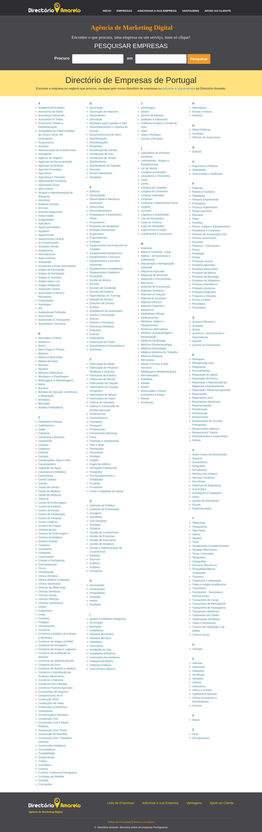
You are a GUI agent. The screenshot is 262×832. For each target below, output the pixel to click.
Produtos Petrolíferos (205, 284)
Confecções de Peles (51, 703)
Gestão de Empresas (102, 536)
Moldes (145, 383)
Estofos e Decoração (102, 314)
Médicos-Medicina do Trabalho (159, 352)
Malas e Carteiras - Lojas (156, 251)
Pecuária (197, 214)
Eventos (94, 334)
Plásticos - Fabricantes (206, 245)
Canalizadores (47, 464)
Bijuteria (43, 368)
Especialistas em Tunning (105, 295)
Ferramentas (97, 429)
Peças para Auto (202, 210)
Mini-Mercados (150, 375)
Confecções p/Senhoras (52, 706)
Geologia (95, 524)
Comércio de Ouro (49, 664)
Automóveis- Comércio (52, 323)
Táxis (195, 541)
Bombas (43, 388)
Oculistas (197, 133)
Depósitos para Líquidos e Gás (108, 123)
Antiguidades (46, 219)
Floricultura (96, 452)
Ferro (93, 437)
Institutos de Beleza (101, 661)
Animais (43, 207)
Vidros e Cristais (202, 690)
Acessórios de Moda (50, 111)
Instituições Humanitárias (105, 657)
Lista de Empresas (120, 803)
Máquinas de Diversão (154, 275)
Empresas (124, 10)
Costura (43, 768)
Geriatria (95, 528)
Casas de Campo (48, 487)
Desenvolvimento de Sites (105, 134)
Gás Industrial (98, 520)
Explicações (97, 337)
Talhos (196, 534)
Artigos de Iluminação (51, 273)
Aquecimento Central (51, 238)
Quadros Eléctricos (203, 321)
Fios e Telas (97, 444)
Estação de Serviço (101, 299)
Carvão (42, 483)
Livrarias (146, 210)
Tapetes (197, 538)
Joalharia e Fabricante (154, 119)
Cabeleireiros (46, 425)
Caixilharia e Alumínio (51, 437)
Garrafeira (96, 516)
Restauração (199, 413)
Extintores (96, 349)
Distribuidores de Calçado (105, 165)
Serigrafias (198, 465)
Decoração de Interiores (104, 111)
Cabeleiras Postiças (50, 421)
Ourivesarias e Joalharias (207, 173)
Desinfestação (98, 138)
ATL (40, 308)
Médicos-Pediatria (151, 356)
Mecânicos (147, 309)
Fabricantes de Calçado (104, 383)
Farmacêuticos (98, 417)
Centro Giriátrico (48, 521)
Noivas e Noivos (202, 111)
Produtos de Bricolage (205, 276)
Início (107, 10)
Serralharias (199, 469)
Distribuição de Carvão (103, 150)
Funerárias (96, 487)
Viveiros (197, 705)
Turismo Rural (200, 634)
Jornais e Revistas (152, 138)
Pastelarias (198, 203)
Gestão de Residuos (102, 543)
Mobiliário (146, 379)
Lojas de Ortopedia (152, 226)
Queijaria (197, 325)
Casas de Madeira (49, 491)
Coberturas (45, 610)
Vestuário (198, 678)
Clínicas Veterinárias (50, 602)
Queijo (196, 329)
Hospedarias (97, 592)
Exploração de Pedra (102, 341)
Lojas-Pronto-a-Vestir (153, 229)
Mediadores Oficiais (153, 313)
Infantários (96, 641)
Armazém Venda (48, 246)
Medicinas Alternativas (154, 329)
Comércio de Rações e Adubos (57, 668)
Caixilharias (45, 440)
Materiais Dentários (152, 290)
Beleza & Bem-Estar (50, 357)
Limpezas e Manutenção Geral (159, 202)
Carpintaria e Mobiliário (52, 471)
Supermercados (201, 508)
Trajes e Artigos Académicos (209, 584)
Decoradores (97, 115)
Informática (96, 645)
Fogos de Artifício (100, 464)
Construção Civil (48, 718)
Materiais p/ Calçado (153, 294)
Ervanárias (96, 276)
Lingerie (145, 206)
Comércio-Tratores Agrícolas (55, 687)
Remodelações (201, 370)
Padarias (197, 187)
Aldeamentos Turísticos (52, 180)
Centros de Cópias (49, 525)
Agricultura (44, 173)
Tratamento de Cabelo (205, 615)
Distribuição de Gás (101, 153)
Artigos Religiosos (49, 285)
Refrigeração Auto (203, 362)
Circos (42, 568)
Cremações (45, 784)
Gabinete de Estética (102, 505)
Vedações (198, 670)
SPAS (195, 496)
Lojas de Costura (151, 222)
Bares (41, 345)
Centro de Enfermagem (52, 502)
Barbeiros (44, 341)
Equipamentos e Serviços (105, 256)
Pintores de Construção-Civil (209, 234)
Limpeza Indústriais (152, 195)
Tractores (198, 576)
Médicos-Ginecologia (153, 348)
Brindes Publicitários (50, 407)
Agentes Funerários (50, 169)
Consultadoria (46, 749)
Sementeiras (199, 462)
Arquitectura (45, 250)
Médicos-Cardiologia (153, 340)
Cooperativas (46, 757)
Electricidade (97, 195)
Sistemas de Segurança (206, 485)
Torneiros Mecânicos (204, 565)
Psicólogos (198, 303)
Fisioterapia (97, 448)
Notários (197, 115)
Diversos (95, 169)
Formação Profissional (103, 467)
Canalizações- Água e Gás (54, 460)
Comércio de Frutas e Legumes (57, 649)
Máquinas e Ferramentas (156, 278)
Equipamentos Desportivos (106, 253)
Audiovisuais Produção (52, 312)
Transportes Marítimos (205, 611)
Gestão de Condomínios (104, 532)
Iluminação (96, 622)
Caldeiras (44, 448)
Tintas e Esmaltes (203, 553)
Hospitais (95, 596)
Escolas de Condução (103, 287)
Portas (196, 257)
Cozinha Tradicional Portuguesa (57, 772)
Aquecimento (46, 234)
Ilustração (95, 626)
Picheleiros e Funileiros (206, 230)
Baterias (43, 353)
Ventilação (198, 674)
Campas (43, 456)
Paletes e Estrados (203, 191)
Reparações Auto (202, 397)
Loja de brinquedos (152, 218)
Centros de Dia (47, 529)
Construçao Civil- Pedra (52, 730)
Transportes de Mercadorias (209, 603)
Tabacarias (198, 522)
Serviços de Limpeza (204, 473)
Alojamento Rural (48, 184)
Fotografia (96, 471)
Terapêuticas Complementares (210, 545)
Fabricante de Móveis (102, 379)
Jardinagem (148, 107)
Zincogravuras (200, 737)
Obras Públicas (201, 129)
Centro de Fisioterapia (51, 514)
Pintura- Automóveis (204, 237)
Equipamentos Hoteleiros (105, 272)
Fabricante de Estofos (103, 375)
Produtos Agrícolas (203, 264)
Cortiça (42, 761)
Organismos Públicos (205, 165)
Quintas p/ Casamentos (206, 344)
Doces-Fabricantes (101, 173)
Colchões (44, 618)
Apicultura (44, 223)
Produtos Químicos (203, 288)
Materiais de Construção (155, 286)
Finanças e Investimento (104, 440)
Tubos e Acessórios (204, 622)
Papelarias (198, 195)
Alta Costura (45, 188)
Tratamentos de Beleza (206, 619)
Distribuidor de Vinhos (103, 157)
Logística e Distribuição (155, 214)
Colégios (43, 622)
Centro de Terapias (49, 518)
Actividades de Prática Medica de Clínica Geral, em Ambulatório (56, 134)
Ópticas (196, 151)
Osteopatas (199, 169)
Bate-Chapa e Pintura (51, 349)
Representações (202, 405)
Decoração (96, 107)
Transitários (199, 588)
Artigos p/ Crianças (49, 277)
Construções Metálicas (52, 745)
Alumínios (44, 200)
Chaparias (44, 552)
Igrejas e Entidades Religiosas (108, 618)
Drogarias (95, 177)
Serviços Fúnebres (203, 477)
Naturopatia (199, 107)
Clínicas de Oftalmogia (52, 587)
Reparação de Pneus (205, 378)
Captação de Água (49, 467)
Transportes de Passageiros (209, 607)
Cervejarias (45, 548)
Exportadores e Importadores (107, 345)
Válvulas (197, 663)
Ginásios (95, 555)
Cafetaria (43, 433)
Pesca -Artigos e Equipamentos (211, 226)
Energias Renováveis (102, 229)
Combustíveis (46, 625)
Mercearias (147, 359)
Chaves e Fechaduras (51, 560)
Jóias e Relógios (151, 134)
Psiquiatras (198, 307)
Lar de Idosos (149, 168)
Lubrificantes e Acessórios (156, 233)
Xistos (196, 719)
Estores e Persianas (102, 322)
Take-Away (198, 530)
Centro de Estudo (48, 510)
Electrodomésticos (101, 210)
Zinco (195, 733)
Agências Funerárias (50, 165)
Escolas (94, 283)
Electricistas (97, 206)
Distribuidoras (98, 161)
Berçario (43, 364)
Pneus (196, 249)
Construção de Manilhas (52, 733)
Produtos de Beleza (204, 272)
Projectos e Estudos (204, 295)
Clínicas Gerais (47, 595)
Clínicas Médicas (48, 598)
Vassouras (198, 666)
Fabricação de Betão (102, 363)
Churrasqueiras (47, 564)
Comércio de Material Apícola (56, 660)
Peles (195, 218)
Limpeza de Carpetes (154, 187)
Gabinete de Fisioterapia (104, 509)
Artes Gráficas (46, 258)
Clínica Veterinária (49, 583)
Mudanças (147, 402)
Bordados (44, 399)
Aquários (43, 231)
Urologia (197, 648)
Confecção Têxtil (48, 699)
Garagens (95, 513)
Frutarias (95, 483)
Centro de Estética (49, 506)
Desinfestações (99, 142)
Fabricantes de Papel (102, 398)
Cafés (41, 429)
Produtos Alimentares (205, 268)
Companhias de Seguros (53, 691)
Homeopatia (97, 585)
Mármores (147, 282)
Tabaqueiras (199, 526)
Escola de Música (100, 280)
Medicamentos (150, 317)
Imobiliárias (96, 630)
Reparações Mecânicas (206, 401)
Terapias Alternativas (204, 549)
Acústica (43, 146)
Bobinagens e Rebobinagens (55, 380)
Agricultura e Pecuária (51, 177)
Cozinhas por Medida (51, 776)
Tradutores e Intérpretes (206, 580)
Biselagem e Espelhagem (53, 376)
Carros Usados (47, 479)
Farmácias (96, 421)
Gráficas (95, 563)
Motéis (145, 386)
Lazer (144, 179)
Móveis (145, 398)
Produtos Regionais (204, 291)
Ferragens (96, 425)
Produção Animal (202, 261)
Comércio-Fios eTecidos (52, 683)
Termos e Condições (144, 822)
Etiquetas (95, 330)
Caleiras (43, 452)
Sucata (196, 504)
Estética (94, 307)
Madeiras (146, 248)
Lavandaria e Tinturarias (155, 175)
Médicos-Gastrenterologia (156, 344)
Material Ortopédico (152, 305)
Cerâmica (44, 545)
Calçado (43, 444)
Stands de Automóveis (205, 500)
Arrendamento (46, 254)
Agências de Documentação (55, 161)
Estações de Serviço (102, 303)
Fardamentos (97, 413)
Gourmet (95, 559)
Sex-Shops (198, 481)
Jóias (144, 130)
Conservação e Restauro (53, 714)
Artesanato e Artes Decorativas (57, 265)
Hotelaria (95, 604)
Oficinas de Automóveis (206, 137)
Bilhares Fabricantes (50, 372)
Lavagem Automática (153, 172)
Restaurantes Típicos (205, 432)
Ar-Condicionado (48, 242)
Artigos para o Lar (49, 281)
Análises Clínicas (48, 204)
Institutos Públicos (100, 665)
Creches (43, 780)
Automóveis (45, 315)
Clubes (42, 606)
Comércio (44, 629)
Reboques (198, 359)
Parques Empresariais (205, 199)
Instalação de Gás (100, 649)
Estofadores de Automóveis (106, 310)
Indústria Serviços (100, 638)
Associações (45, 300)
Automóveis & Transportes (54, 319)
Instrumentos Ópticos (102, 668)
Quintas (197, 340)
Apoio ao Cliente (217, 10)
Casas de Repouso (49, 494)
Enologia (95, 241)
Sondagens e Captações (207, 492)
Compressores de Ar (50, 695)
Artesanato (44, 261)
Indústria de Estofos (102, 634)
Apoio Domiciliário (49, 227)
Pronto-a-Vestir (201, 299)
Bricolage (44, 403)
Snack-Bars (199, 489)
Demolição (96, 119)
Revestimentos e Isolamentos (210, 436)
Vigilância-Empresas (204, 693)
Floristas (95, 456)
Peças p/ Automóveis (204, 207)
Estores (94, 318)
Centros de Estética (50, 537)
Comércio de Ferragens (52, 645)
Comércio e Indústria (50, 679)
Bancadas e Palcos (49, 337)
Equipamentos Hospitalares (106, 268)
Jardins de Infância (152, 115)
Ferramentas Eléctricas (103, 433)
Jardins (145, 111)
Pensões (197, 222)
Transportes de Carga (205, 599)
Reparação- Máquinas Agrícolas (211, 389)
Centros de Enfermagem (53, 533)
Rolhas (196, 440)
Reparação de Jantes (205, 374)
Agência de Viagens (50, 157)
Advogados (45, 153)
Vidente (196, 682)
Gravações (96, 570)
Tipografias (198, 557)
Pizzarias (197, 241)
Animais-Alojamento (50, 211)
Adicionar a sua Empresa (157, 10)
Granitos (95, 567)
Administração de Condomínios (57, 150)
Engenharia (96, 233)
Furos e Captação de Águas (106, 491)
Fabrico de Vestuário (102, 402)
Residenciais (199, 409)
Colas (41, 614)
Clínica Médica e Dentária (53, 579)
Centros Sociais (47, 541)
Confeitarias (45, 710)
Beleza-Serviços (48, 361)
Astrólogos (44, 304)
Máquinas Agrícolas (152, 271)
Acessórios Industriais (51, 115)
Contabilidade (46, 753)
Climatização (46, 571)
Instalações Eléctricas (103, 653)
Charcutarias (46, 556)
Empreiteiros (97, 222)
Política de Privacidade (119, 822)
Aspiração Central (49, 288)
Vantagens (190, 10)
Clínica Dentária (48, 575)
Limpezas (146, 199)
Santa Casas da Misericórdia (209, 454)
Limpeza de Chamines (154, 191)
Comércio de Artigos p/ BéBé (55, 641)
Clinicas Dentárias (49, 591)
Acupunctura (45, 142)
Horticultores (97, 589)
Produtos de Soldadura (206, 280)
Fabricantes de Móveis (103, 394)
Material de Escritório (153, 298)
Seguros (197, 458)
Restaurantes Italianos (205, 428)
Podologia (198, 253)
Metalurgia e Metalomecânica (158, 371)
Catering (43, 498)
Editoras (95, 191)
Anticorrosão (45, 215)
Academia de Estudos (51, 107)
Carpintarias (45, 475)
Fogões (94, 460)
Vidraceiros (199, 686)
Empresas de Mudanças (104, 226)
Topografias (199, 561)
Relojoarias (199, 366)
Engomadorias (98, 237)
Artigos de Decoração (51, 269)
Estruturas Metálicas (102, 326)
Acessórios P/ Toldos (50, 119)
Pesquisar (198, 59)
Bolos (41, 384)
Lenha (144, 183)
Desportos (96, 146)
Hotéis (93, 600)
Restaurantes (200, 416)
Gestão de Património (103, 540)
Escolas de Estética (101, 291)
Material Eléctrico (151, 302)
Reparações (199, 393)
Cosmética (44, 764)
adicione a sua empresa (178, 88)
